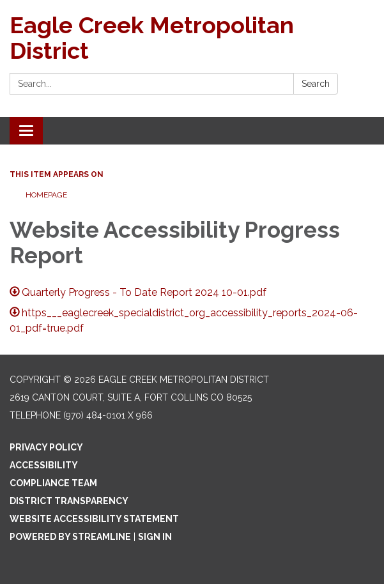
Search (316, 84)
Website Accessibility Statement (94, 519)
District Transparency (69, 501)
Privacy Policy (46, 447)
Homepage (46, 194)
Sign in (155, 537)
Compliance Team (53, 483)
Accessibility (44, 465)
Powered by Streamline (70, 537)
